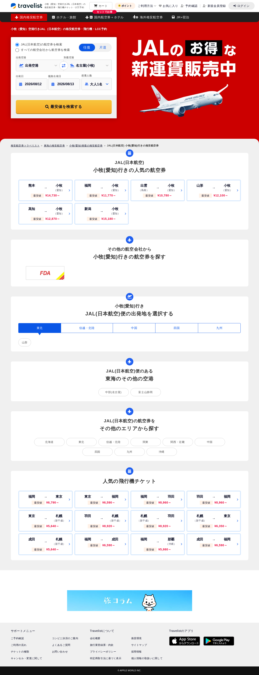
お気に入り (170, 6)
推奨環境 (136, 638)
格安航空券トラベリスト (25, 145)
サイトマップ (139, 645)
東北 (81, 442)
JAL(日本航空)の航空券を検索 (41, 44)
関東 (145, 442)
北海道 (49, 442)
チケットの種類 (20, 651)
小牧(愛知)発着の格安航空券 (86, 145)
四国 (97, 451)
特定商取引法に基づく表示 (105, 658)
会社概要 (95, 638)
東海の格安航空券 (54, 145)
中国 (210, 442)
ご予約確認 (17, 638)
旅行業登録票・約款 (102, 645)
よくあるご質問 (61, 645)
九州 (129, 451)
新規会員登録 (217, 6)
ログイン (243, 6)
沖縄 (161, 451)
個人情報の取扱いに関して (147, 658)
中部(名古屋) (113, 392)
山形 (25, 342)
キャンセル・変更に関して (26, 658)
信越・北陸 (113, 442)
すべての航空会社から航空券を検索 (45, 49)
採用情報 (136, 651)
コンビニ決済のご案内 (65, 638)
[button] (40, 65)
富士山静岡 (145, 392)
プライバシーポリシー (103, 651)
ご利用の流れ (19, 645)
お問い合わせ (60, 651)
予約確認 (191, 6)
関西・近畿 (177, 442)
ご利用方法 (145, 6)
